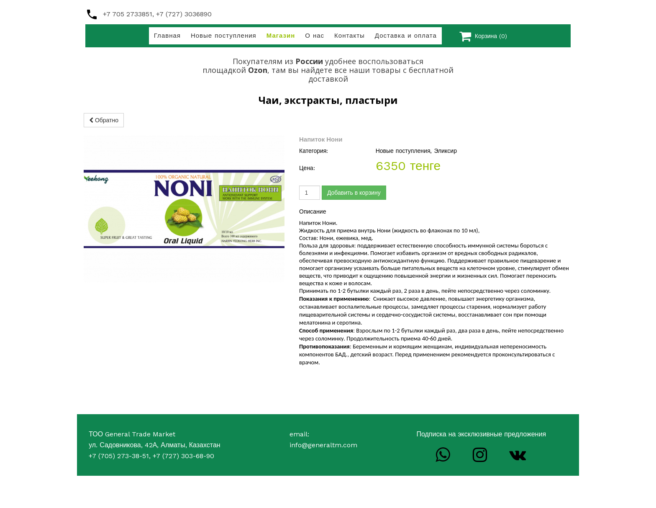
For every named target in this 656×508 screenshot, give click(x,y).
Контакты (349, 35)
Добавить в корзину (354, 192)
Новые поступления (223, 35)
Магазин (280, 35)
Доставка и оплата (406, 35)
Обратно (103, 120)
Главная (167, 35)
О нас (314, 35)
